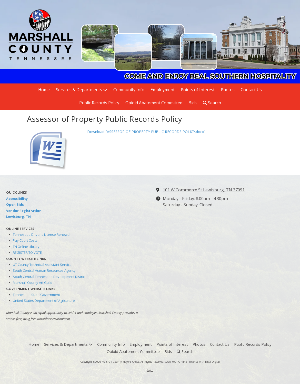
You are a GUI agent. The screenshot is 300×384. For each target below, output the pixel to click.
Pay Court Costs (25, 240)
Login (150, 370)
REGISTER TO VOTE (27, 252)
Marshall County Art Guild (32, 282)
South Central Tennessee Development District (49, 276)
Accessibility (17, 198)
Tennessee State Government (36, 294)
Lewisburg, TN (18, 216)
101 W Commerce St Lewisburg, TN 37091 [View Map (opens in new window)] (204, 190)
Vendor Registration (24, 210)
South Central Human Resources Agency (44, 270)
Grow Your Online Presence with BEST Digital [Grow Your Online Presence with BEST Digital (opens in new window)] (192, 361)
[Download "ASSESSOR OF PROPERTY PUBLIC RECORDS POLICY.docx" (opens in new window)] (55, 149)
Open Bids (15, 204)
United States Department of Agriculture (44, 300)
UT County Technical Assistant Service (42, 264)
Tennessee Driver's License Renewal (41, 234)
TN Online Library (26, 246)
